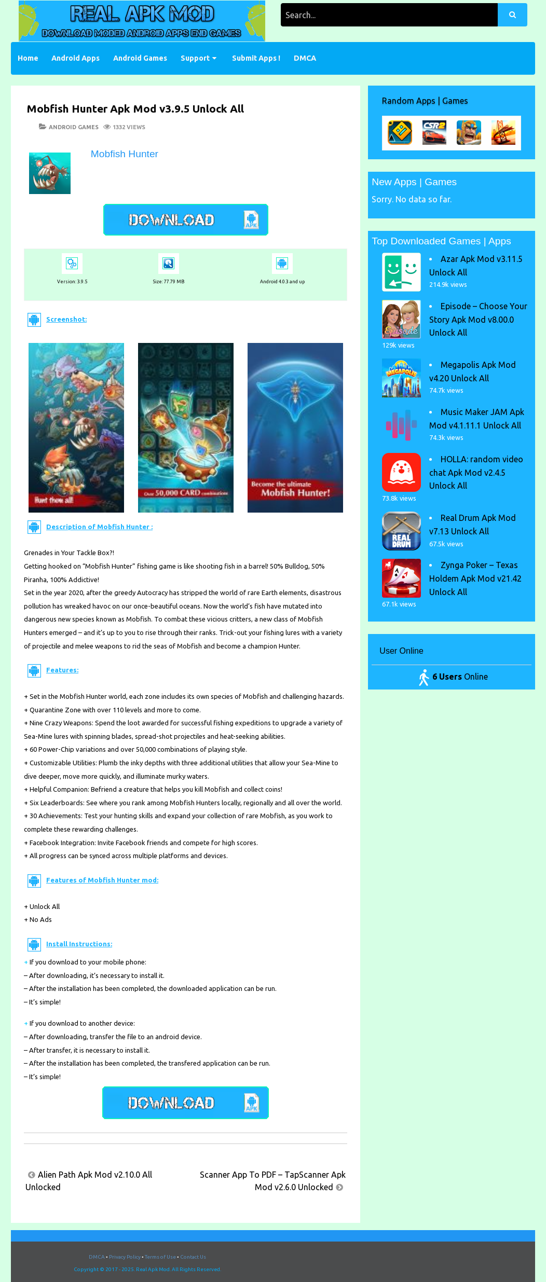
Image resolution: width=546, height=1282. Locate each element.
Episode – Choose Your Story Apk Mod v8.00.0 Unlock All (478, 319)
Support (195, 58)
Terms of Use (160, 1257)
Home (28, 58)
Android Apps (75, 58)
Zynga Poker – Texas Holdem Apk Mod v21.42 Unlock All (475, 578)
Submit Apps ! (256, 58)
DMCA (305, 58)
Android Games (140, 58)
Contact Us (193, 1257)
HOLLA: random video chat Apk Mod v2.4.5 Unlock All (476, 472)
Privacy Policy (125, 1257)
